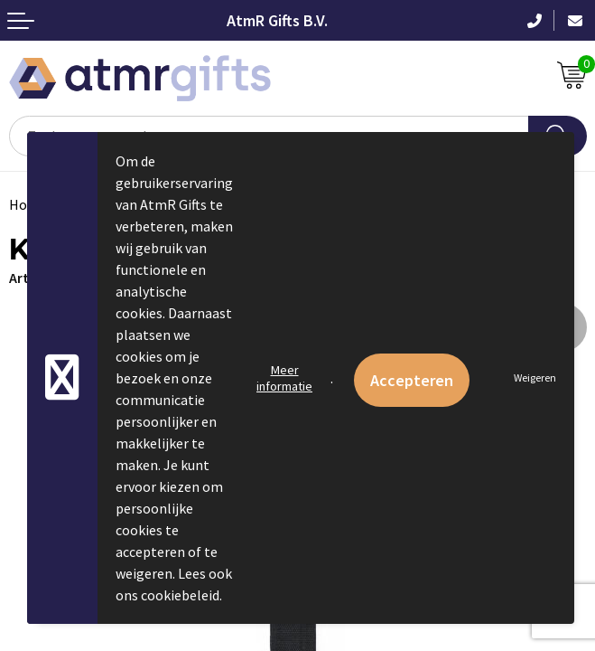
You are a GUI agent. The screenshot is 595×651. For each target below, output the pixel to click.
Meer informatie (284, 378)
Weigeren (535, 377)
